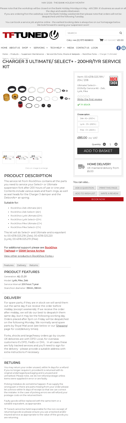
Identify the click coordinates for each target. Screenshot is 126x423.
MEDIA (70, 47)
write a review (109, 193)
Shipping (61, 325)
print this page (108, 187)
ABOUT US (14, 47)
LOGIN (94, 47)
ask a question (84, 187)
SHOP (25, 47)
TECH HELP (56, 47)
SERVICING (39, 47)
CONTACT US (82, 47)
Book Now (98, 199)
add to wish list (85, 193)
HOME (4, 47)
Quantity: (96, 144)
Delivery (21, 265)
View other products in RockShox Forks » (29, 256)
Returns (34, 265)
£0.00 (111, 40)
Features (8, 265)
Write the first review (89, 99)
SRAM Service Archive (32, 250)
